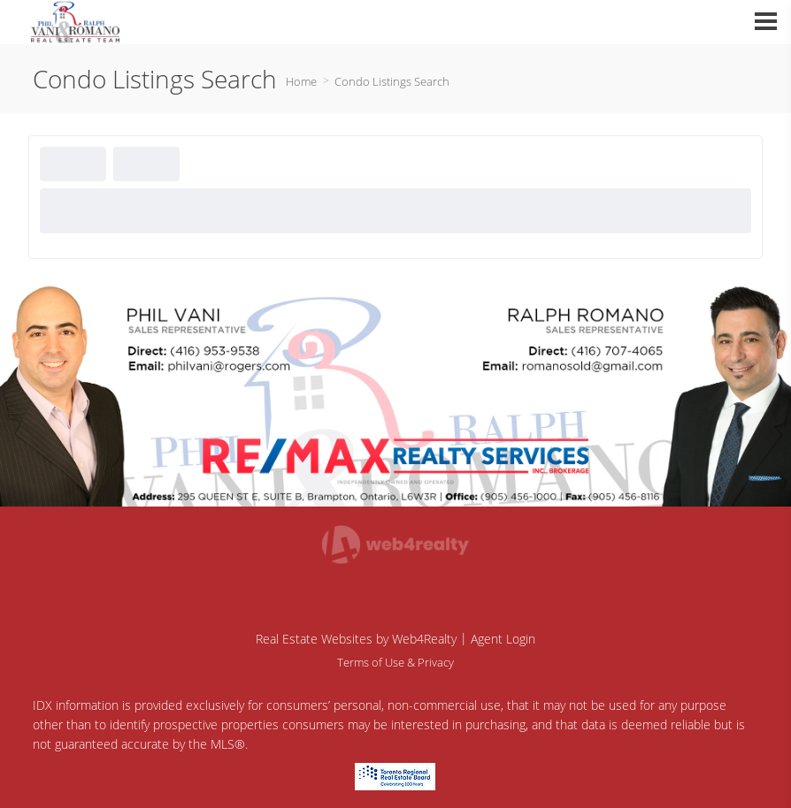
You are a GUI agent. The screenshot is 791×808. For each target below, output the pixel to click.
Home (301, 81)
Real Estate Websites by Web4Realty (356, 638)
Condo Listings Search (391, 81)
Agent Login (503, 638)
